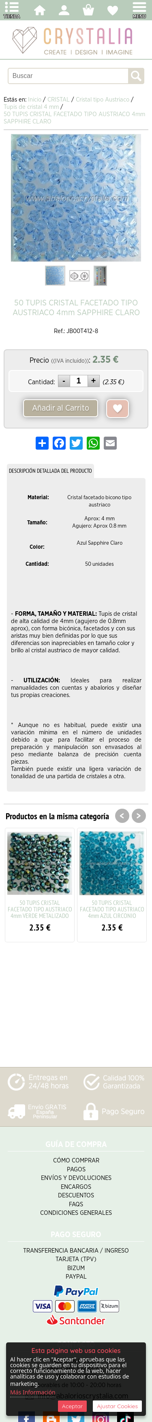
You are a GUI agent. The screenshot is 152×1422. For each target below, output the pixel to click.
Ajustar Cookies (117, 1406)
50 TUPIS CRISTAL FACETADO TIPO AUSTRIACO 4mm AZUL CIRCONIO (112, 909)
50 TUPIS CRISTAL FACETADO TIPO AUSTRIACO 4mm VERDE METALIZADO (40, 909)
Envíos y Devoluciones (76, 1178)
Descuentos (76, 1196)
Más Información (33, 1392)
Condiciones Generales (76, 1213)
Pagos (76, 1170)
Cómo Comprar (76, 1161)
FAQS (76, 1204)
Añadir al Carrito (60, 408)
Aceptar (72, 1406)
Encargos (76, 1187)
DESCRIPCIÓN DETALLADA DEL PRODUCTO (50, 470)
